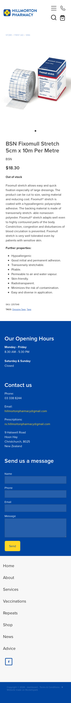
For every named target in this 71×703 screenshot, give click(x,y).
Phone (8, 487)
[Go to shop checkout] (62, 17)
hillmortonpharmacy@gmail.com (26, 411)
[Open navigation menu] (53, 8)
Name (8, 473)
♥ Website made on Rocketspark (35, 688)
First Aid (19, 35)
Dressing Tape (19, 309)
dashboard (32, 687)
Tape (29, 309)
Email (8, 501)
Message (10, 516)
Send (12, 546)
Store (9, 35)
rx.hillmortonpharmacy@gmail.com (27, 424)
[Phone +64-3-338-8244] (62, 8)
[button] (53, 17)
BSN (28, 35)
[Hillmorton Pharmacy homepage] (26, 13)
